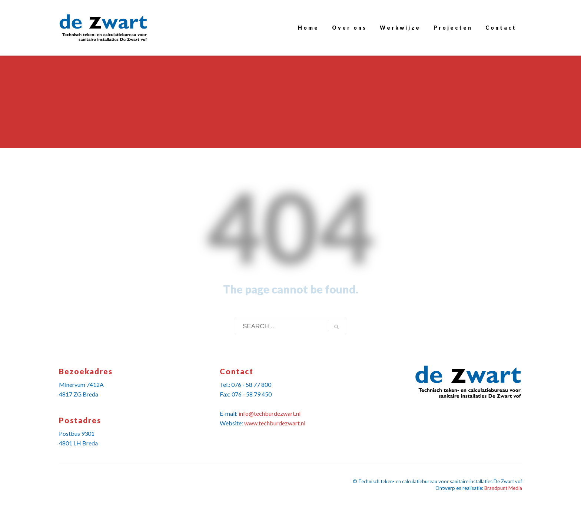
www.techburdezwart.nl (274, 423)
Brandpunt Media (503, 488)
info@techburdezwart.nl (270, 413)
